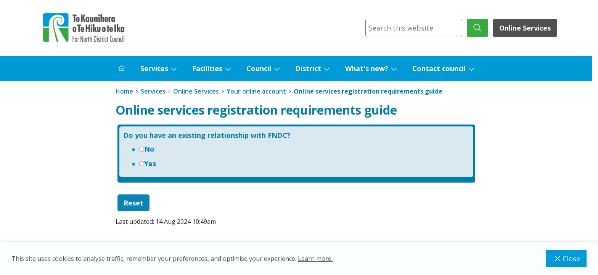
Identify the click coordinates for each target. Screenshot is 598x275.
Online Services (525, 27)
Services (154, 68)
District (308, 68)
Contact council (439, 68)
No (149, 149)
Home (124, 91)
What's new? (366, 68)
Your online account (256, 91)
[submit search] (477, 28)
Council (258, 68)
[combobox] (413, 28)
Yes (150, 163)
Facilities (207, 68)
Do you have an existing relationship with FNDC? (207, 135)
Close (566, 259)
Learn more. (315, 258)
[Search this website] (413, 28)
